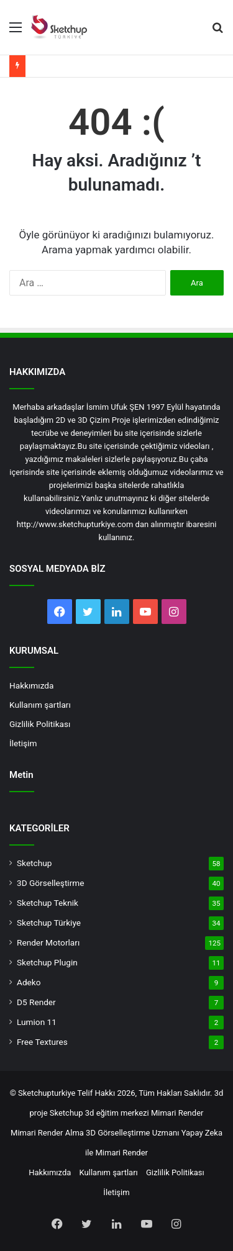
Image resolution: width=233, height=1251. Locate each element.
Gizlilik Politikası (39, 724)
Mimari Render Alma (47, 1132)
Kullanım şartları (40, 705)
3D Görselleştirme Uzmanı (132, 1132)
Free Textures (42, 1042)
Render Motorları (48, 942)
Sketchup (34, 863)
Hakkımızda (31, 685)
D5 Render (36, 1002)
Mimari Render (177, 1113)
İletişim (23, 743)
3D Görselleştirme (50, 883)
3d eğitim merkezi (117, 1113)
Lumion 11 (37, 1022)
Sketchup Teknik (47, 903)
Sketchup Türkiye (49, 923)
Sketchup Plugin (47, 962)
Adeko (29, 982)
